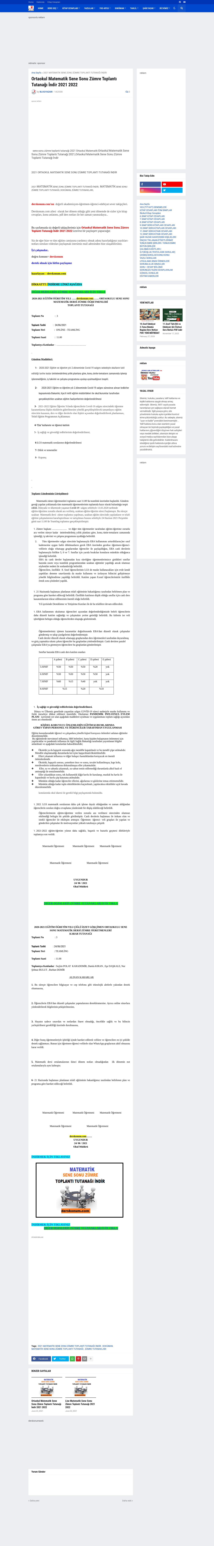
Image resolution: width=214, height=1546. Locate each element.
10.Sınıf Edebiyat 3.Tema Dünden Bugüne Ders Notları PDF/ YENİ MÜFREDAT (150, 328)
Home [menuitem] (40, 8)
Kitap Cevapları (53, 2)
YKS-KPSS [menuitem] (104, 8)
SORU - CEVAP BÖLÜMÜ (151, 267)
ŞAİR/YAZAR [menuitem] (148, 8)
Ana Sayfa (36, 73)
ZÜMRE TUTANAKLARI (95, 1349)
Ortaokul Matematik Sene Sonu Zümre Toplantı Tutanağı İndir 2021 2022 (46, 1404)
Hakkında (40, 2)
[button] (174, 8)
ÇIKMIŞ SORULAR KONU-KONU (154, 255)
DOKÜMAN (107, 1346)
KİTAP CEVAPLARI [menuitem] (70, 8)
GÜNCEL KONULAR (149, 273)
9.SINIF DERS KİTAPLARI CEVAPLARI (157, 225)
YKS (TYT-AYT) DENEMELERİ (153, 207)
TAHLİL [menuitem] (133, 8)
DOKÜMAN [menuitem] (119, 8)
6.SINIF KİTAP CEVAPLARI (152, 216)
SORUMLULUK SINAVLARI (152, 264)
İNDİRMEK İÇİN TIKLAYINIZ (50, 1156)
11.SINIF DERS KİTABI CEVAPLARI (156, 231)
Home (30, 2)
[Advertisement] (80, 1268)
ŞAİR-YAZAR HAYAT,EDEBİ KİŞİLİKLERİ (158, 237)
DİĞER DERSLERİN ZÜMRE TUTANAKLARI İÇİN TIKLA (68, 291)
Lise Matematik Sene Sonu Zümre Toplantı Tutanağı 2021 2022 (80, 1404)
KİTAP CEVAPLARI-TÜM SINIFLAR (156, 210)
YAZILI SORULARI (148, 258)
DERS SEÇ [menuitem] (52, 8)
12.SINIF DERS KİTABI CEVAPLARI (156, 234)
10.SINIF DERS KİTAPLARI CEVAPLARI (158, 228)
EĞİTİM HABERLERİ (149, 276)
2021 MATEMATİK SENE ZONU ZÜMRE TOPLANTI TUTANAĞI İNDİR (75, 73)
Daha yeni (34, 1500)
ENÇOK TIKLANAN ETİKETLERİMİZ (156, 240)
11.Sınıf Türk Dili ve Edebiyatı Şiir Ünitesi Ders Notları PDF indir (172, 327)
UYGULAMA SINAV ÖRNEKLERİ (154, 261)
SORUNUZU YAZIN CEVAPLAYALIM (156, 270)
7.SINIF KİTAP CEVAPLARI (152, 219)
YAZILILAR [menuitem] (88, 8)
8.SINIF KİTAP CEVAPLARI (152, 222)
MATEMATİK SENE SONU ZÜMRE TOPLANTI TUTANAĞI (57, 1349)
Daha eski (126, 1500)
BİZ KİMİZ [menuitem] (164, 8)
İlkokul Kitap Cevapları (150, 213)
